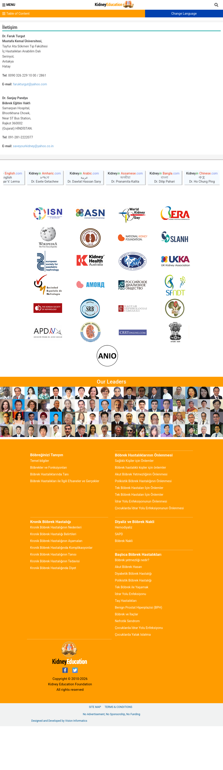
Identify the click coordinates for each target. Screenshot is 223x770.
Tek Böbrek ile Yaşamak (131, 631)
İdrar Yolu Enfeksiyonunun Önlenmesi (141, 545)
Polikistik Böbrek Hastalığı (133, 624)
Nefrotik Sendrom (127, 665)
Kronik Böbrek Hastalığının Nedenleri (56, 571)
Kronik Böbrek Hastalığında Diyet (53, 612)
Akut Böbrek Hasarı (128, 610)
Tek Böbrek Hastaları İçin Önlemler (139, 531)
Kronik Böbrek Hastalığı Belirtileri (53, 578)
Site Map (95, 750)
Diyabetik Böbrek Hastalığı (133, 617)
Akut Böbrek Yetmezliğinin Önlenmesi (141, 518)
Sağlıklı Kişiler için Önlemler (134, 504)
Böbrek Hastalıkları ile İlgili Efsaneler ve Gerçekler (64, 525)
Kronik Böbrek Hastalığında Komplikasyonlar (61, 591)
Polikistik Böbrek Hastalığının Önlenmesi (143, 525)
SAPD (119, 578)
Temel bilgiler (39, 504)
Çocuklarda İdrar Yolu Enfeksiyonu (139, 671)
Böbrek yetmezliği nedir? (132, 604)
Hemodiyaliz (123, 571)
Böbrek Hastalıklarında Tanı (49, 518)
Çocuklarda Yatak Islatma (133, 678)
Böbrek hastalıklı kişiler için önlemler (140, 511)
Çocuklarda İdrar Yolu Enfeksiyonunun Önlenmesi (149, 552)
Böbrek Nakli (124, 584)
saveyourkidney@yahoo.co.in (33, 146)
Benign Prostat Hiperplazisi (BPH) (138, 651)
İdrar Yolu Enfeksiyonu (130, 638)
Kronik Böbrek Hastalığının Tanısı (53, 598)
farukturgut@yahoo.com (30, 84)
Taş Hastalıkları (126, 644)
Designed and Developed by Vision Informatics (59, 764)
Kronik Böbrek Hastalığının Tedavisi (55, 605)
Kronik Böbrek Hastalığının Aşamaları (56, 584)
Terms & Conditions (118, 750)
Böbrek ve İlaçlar (126, 658)
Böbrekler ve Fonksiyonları (48, 511)
